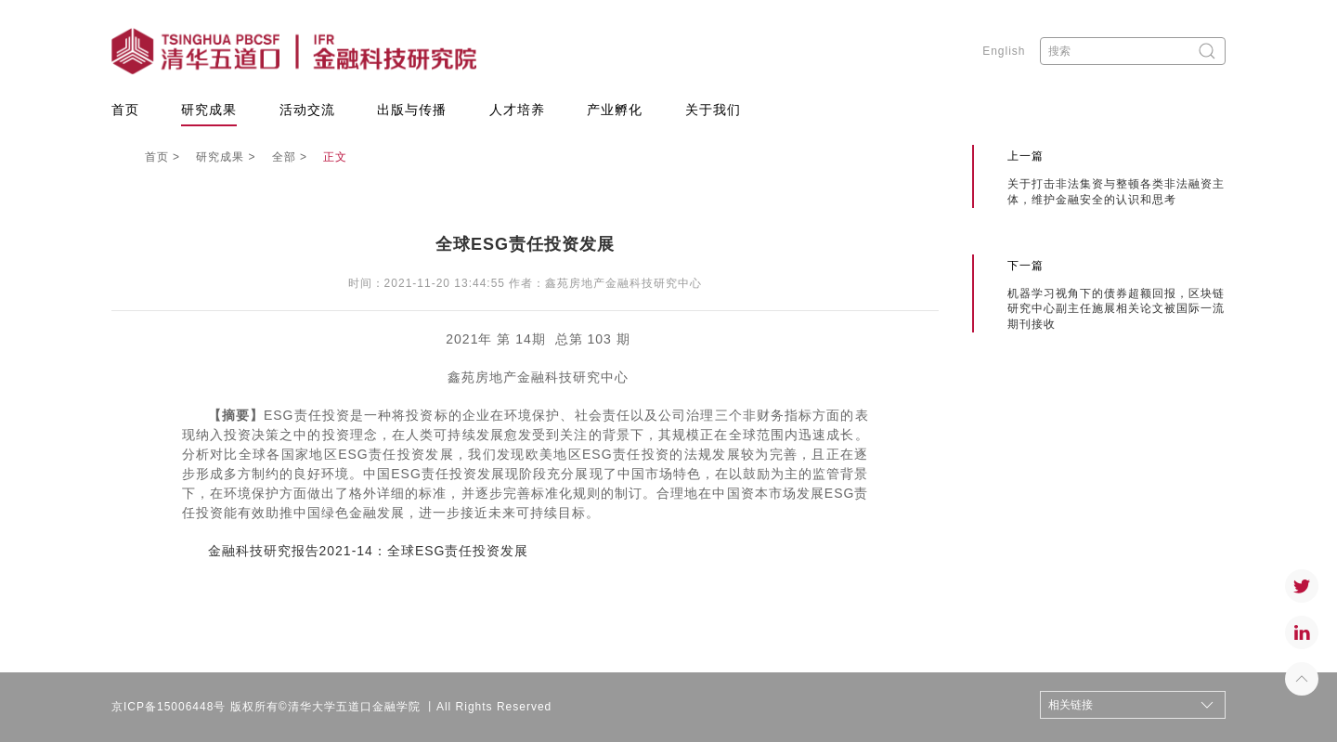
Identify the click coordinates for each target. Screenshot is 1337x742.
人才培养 (517, 109)
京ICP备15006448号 (168, 706)
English (1003, 51)
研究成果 (209, 109)
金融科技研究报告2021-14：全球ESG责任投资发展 (368, 550)
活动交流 (307, 109)
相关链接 (1070, 704)
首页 (125, 109)
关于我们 (713, 109)
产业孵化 (615, 109)
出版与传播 (412, 109)
